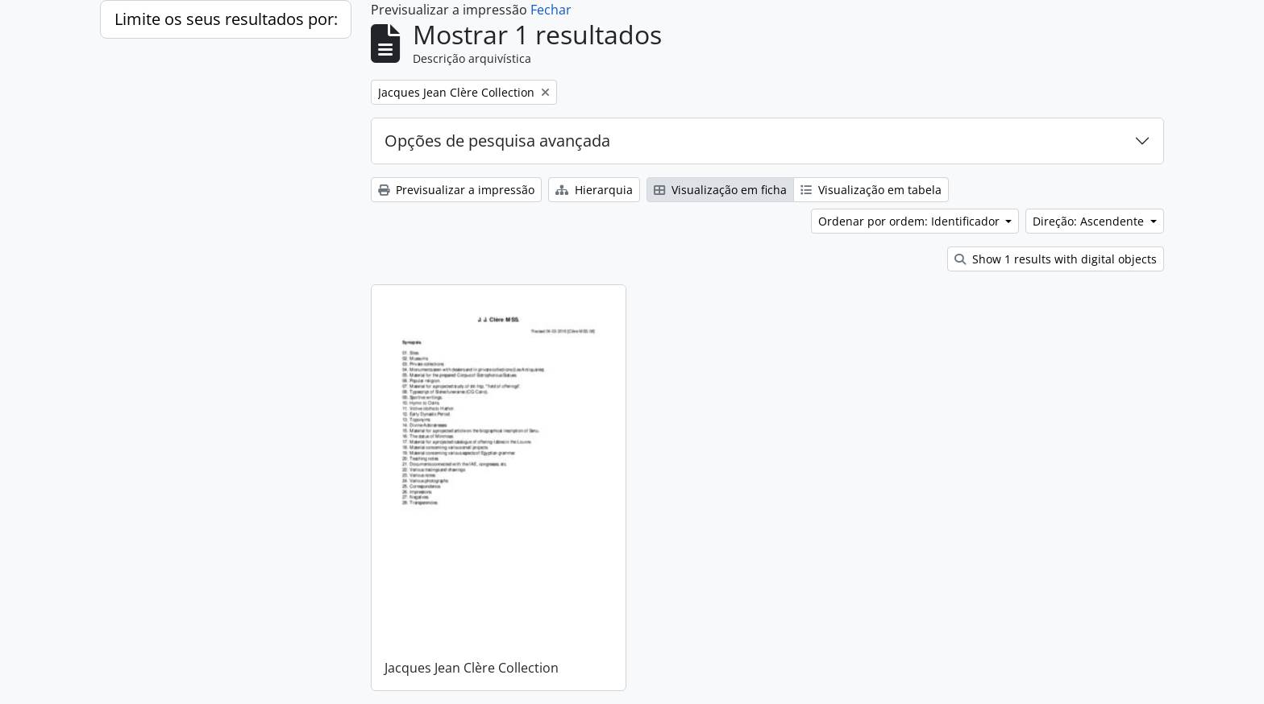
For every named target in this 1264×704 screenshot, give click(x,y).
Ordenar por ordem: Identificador (910, 221)
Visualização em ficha (720, 189)
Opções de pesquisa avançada (497, 140)
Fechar (551, 10)
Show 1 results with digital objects (1055, 259)
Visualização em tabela (871, 189)
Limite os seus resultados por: (226, 19)
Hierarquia (594, 189)
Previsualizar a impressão (456, 189)
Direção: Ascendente (1090, 221)
